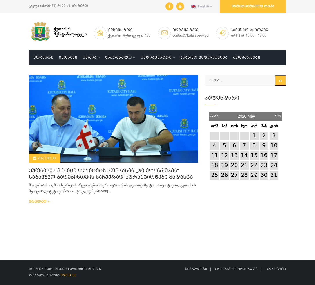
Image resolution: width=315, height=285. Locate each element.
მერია (89, 57)
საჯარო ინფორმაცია (204, 57)
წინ (277, 115)
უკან (214, 115)
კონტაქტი (276, 269)
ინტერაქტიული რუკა (253, 6)
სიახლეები (196, 269)
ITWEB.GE (68, 275)
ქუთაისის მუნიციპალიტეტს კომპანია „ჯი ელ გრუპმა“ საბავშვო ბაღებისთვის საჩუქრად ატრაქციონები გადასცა (111, 174)
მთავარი (43, 57)
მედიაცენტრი (156, 57)
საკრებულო (118, 57)
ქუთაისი (68, 57)
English (201, 6)
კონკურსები (246, 57)
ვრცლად (39, 201)
